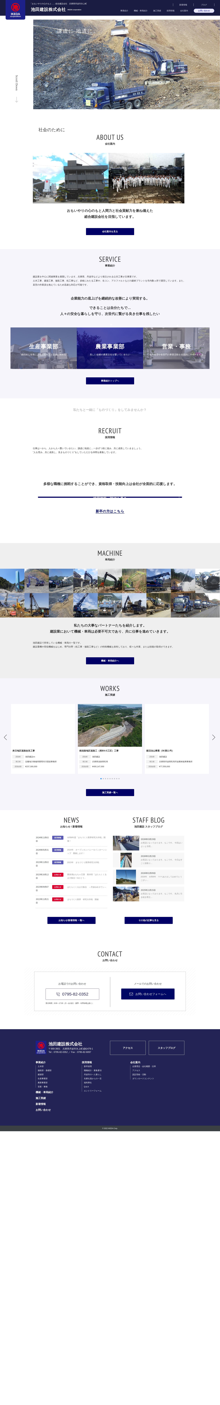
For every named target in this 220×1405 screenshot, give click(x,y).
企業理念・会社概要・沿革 (144, 1340)
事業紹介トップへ (110, 482)
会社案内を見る (110, 279)
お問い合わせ (204, 11)
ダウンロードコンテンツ (143, 1352)
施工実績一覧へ (110, 1066)
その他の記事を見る (148, 1194)
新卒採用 (88, 1340)
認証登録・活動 (139, 1348)
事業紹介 (124, 11)
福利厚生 (88, 1356)
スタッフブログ (166, 1321)
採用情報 (171, 11)
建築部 (41, 1348)
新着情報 (183, 5)
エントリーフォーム (93, 1364)
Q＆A (86, 1360)
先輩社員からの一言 (93, 1352)
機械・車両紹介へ (110, 934)
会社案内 (184, 11)
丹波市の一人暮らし (93, 1348)
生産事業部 (43, 1352)
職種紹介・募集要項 (93, 1344)
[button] (36, 64)
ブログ (204, 5)
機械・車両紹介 (141, 11)
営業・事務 (43, 1360)
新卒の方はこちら (110, 764)
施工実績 (157, 11)
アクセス (128, 1321)
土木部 (41, 1340)
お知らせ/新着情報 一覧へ (71, 1194)
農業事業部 (43, 1356)
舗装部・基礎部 (44, 1344)
